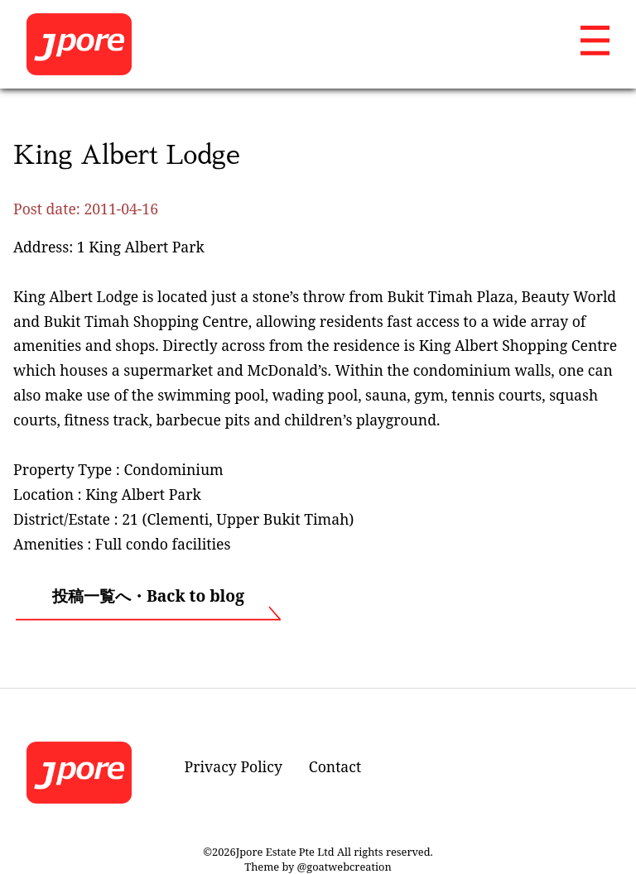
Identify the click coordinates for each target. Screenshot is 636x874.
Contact (335, 766)
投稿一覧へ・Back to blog (148, 595)
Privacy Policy (233, 766)
